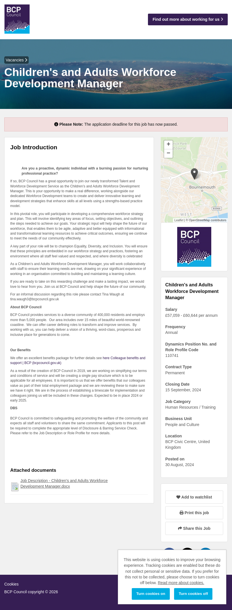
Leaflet (178, 220)
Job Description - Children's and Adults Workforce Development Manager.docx (64, 483)
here (106, 358)
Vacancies (16, 60)
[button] (194, 174)
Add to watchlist (194, 497)
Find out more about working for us (187, 19)
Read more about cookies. (181, 582)
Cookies (11, 584)
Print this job (194, 512)
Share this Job (194, 528)
